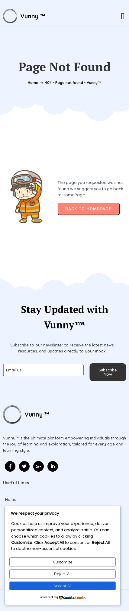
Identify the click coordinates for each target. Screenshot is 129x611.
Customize (63, 562)
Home (33, 82)
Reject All (62, 573)
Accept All (62, 585)
